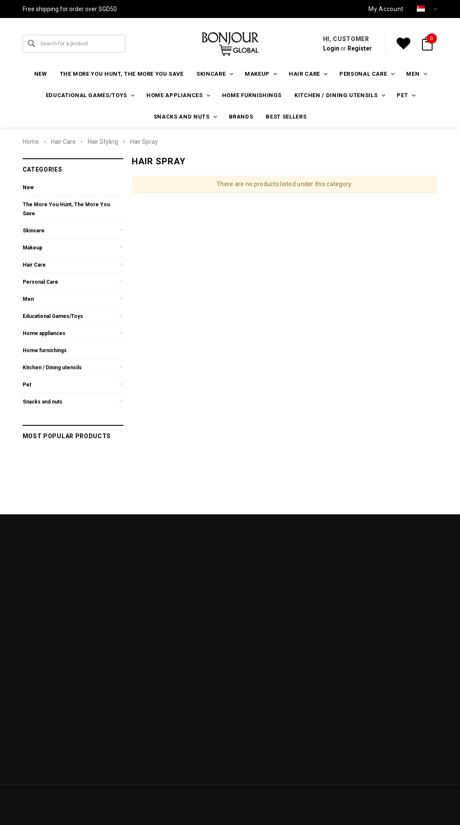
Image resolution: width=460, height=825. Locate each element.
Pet (27, 385)
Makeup (32, 248)
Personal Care (40, 282)
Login (331, 48)
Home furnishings (252, 95)
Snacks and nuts (42, 402)
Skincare (34, 231)
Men (28, 299)
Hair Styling (103, 141)
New (40, 74)
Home (31, 141)
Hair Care (63, 141)
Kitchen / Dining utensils (52, 368)
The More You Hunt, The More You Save (122, 74)
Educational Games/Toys (53, 316)
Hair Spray (144, 141)
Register (359, 48)
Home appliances (44, 333)
